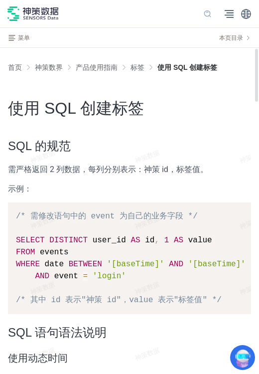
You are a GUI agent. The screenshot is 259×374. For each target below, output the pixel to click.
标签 (137, 67)
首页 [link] (15, 67)
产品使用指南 (97, 67)
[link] (49, 67)
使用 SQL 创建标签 (187, 67)
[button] (246, 13)
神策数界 (49, 67)
